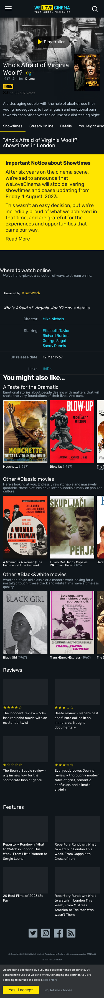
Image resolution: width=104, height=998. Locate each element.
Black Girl (10, 657)
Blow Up (56, 466)
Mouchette (11, 466)
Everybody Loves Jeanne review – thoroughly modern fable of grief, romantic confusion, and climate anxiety (77, 780)
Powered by (22, 293)
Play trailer (49, 42)
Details (66, 126)
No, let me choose (58, 990)
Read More (50, 980)
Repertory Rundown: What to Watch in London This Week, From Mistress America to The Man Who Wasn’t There (75, 905)
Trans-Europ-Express (66, 657)
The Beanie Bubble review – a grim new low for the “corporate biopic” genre (25, 775)
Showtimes (12, 126)
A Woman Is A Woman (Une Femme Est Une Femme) (22, 563)
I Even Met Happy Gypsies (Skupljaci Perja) (69, 563)
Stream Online (41, 126)
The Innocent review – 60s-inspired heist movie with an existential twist (25, 718)
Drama (30, 79)
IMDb (47, 368)
